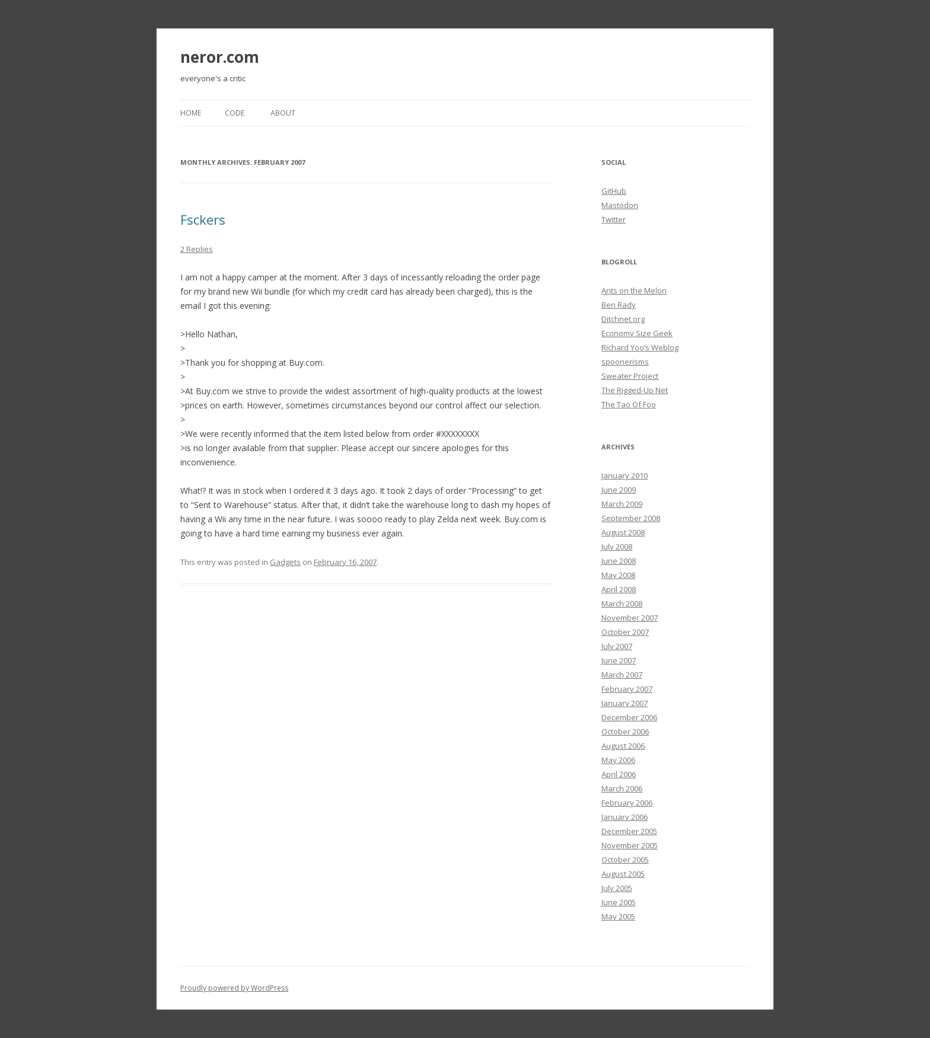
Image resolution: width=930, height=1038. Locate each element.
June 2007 (618, 660)
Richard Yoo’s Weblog (640, 347)
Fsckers (202, 219)
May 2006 (618, 760)
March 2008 (621, 603)
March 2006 (621, 788)
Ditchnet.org (623, 319)
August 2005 (623, 873)
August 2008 (623, 532)
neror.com (219, 57)
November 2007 (629, 617)
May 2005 (618, 916)
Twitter (613, 219)
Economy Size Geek (637, 333)
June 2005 (618, 902)
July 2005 (616, 888)
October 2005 (625, 859)
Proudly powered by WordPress (234, 988)
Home (190, 113)
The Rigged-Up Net (634, 390)
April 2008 (618, 589)
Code (234, 113)
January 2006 (624, 817)
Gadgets (285, 562)
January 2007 (624, 703)
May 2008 (618, 575)
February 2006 (626, 802)
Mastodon (619, 205)
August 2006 (623, 745)
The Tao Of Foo (628, 404)
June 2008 (618, 560)
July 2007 (616, 646)
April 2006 (618, 774)
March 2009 (621, 504)
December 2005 (629, 831)
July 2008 (616, 546)
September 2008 (630, 518)
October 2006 (625, 731)
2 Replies (196, 249)
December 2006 (629, 717)
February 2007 (626, 689)
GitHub (613, 191)
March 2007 (621, 674)
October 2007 (625, 632)
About (282, 113)
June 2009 (618, 489)
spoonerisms (625, 361)
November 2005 (629, 845)
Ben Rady (618, 304)
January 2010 (624, 475)
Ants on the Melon (634, 290)
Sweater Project (629, 376)
